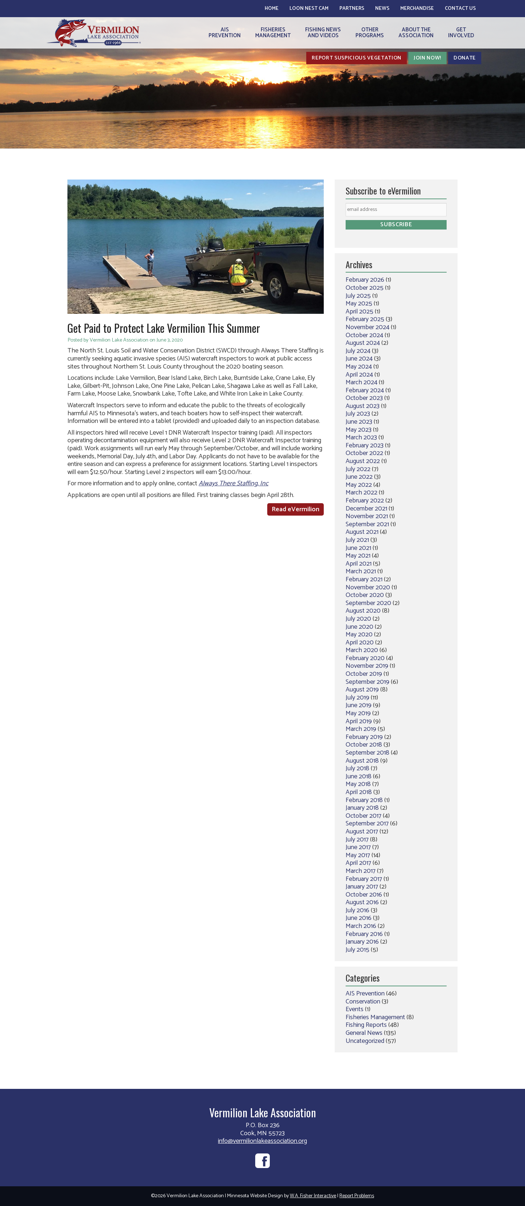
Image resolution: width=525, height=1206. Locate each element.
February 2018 (364, 800)
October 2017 (363, 815)
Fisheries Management (375, 1017)
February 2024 (365, 390)
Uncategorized (365, 1041)
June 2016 (359, 918)
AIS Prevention (365, 993)
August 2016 (362, 902)
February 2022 (365, 500)
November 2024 (367, 327)
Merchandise (417, 8)
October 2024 (364, 335)
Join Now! (427, 58)
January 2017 (362, 886)
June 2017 (358, 847)
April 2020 (360, 642)
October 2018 (364, 744)
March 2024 (361, 382)
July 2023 (358, 413)
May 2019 (358, 713)
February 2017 (364, 879)
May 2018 (358, 784)
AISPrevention (225, 32)
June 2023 (359, 421)
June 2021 (358, 548)
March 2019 (361, 729)
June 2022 (359, 476)
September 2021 (367, 524)
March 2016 (361, 926)
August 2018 (362, 760)
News (382, 8)
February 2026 (365, 279)
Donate (465, 58)
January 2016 (362, 941)
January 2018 (362, 807)
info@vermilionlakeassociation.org (262, 1141)
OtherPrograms (369, 32)
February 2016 (364, 934)
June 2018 (359, 776)
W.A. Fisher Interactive (313, 1196)
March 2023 (361, 437)
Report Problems (356, 1196)
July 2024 (358, 351)
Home (272, 8)
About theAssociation (415, 32)
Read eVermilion (295, 509)
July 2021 (357, 540)
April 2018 (359, 792)
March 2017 (361, 871)
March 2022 (361, 492)
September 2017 (367, 823)
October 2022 (364, 453)
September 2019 (367, 682)
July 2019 (357, 697)
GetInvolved (461, 32)
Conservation (363, 1001)
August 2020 (363, 610)
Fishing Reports (366, 1025)
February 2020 (365, 658)
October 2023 (364, 398)
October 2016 (364, 894)
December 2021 (366, 508)
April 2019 (359, 721)
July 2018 (357, 768)
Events (354, 1009)
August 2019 (362, 689)
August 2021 (362, 532)
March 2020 (362, 650)
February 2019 (364, 737)
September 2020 (368, 603)
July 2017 (357, 839)
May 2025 (359, 303)
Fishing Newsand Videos (323, 32)
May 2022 (359, 484)
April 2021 (359, 563)
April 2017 (358, 863)
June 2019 (359, 705)
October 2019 (364, 673)
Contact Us (460, 8)
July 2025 (358, 295)
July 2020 (358, 618)
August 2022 (363, 461)
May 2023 (359, 429)
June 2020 (359, 626)
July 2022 (358, 469)
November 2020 (368, 587)
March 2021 (361, 571)
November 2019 (367, 665)
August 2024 (363, 343)
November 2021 (367, 516)
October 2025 (365, 287)
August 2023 (363, 406)
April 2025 (359, 311)
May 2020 (359, 634)
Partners (351, 8)
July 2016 (357, 910)
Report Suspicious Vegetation (356, 58)
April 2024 (359, 374)
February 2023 (365, 445)
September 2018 (367, 752)
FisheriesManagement (273, 32)
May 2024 (359, 366)
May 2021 (358, 555)
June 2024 (359, 358)
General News (364, 1033)
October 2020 (365, 595)
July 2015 (357, 949)
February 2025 (365, 319)
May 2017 (358, 855)
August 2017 (362, 831)
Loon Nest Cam (308, 8)
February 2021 (364, 579)
